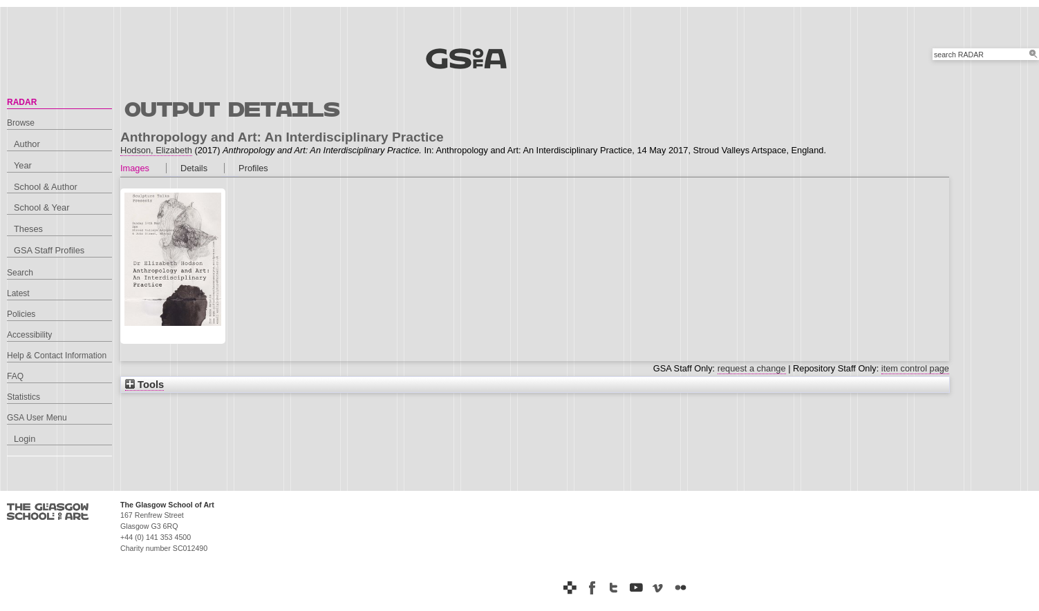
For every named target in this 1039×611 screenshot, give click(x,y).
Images (134, 168)
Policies (21, 314)
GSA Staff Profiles (49, 250)
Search (20, 273)
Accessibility (29, 335)
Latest (18, 293)
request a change (752, 368)
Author (27, 144)
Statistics (23, 397)
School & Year (41, 207)
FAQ (15, 376)
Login (24, 439)
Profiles (253, 168)
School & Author (45, 187)
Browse (21, 123)
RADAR (22, 102)
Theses (28, 229)
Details (193, 168)
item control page (915, 368)
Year (23, 165)
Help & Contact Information (56, 355)
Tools (144, 384)
